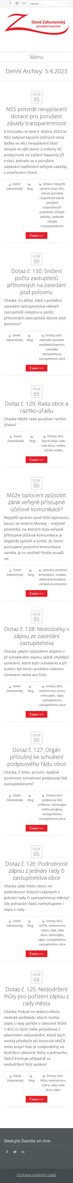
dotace (47, 184)
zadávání (57, 217)
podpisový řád (52, 800)
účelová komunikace (52, 579)
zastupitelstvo (51, 354)
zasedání (52, 349)
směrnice (44, 805)
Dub (36, 94)
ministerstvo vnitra (52, 691)
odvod (45, 193)
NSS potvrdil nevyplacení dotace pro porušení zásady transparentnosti (36, 116)
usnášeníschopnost (51, 344)
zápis (60, 695)
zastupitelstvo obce (52, 358)
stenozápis (47, 695)
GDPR (43, 925)
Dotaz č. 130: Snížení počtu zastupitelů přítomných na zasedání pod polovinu (36, 281)
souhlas (61, 574)
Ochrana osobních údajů (36, 1174)
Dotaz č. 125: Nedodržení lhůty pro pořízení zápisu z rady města (36, 996)
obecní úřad (49, 441)
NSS (61, 188)
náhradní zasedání (52, 340)
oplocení (48, 570)
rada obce (48, 445)
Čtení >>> (36, 235)
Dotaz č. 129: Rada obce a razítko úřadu (36, 407)
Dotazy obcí (54, 335)
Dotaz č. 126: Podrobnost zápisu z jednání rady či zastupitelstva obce (36, 870)
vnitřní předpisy (51, 809)
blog (30, 188)
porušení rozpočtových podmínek (50, 207)
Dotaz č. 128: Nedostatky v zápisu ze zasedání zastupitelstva (36, 636)
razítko (60, 445)
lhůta (43, 1080)
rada (62, 441)
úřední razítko (53, 450)
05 (36, 99)
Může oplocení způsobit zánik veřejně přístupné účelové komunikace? (36, 502)
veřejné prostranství (53, 584)
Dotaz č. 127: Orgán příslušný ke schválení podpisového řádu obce (36, 756)
